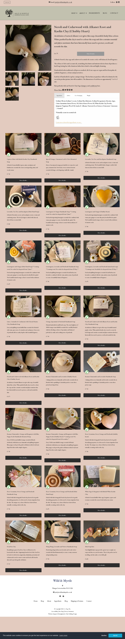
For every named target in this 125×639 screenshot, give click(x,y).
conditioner (93, 86)
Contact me (7, 2)
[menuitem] (74, 13)
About (82, 13)
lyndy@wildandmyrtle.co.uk (63, 2)
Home (36, 623)
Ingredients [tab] (59, 95)
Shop (73, 13)
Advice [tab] (68, 95)
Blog (105, 13)
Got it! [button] (115, 635)
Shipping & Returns (77, 623)
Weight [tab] (88, 95)
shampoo (84, 86)
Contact (114, 13)
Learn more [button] (63, 635)
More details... (23, 186)
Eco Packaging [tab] (78, 95)
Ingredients (94, 13)
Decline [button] (103, 635)
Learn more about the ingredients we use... (69, 122)
